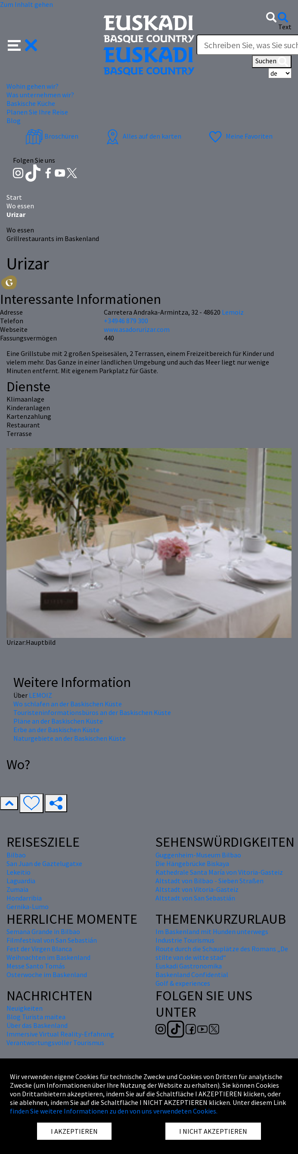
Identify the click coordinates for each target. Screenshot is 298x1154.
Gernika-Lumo (27, 906)
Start (14, 197)
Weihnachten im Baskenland (48, 957)
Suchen (271, 61)
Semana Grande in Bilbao (43, 931)
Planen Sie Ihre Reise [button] (37, 112)
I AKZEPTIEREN (74, 1131)
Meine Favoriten (240, 136)
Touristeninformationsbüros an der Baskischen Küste (92, 712)
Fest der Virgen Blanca (39, 948)
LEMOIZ (40, 695)
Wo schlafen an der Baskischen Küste (67, 703)
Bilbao (16, 855)
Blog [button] (13, 120)
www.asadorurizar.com (137, 329)
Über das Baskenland (37, 1025)
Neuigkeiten (24, 1008)
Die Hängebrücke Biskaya (192, 863)
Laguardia (20, 880)
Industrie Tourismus (184, 940)
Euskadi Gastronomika (188, 966)
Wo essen (20, 205)
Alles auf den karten (142, 136)
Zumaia (17, 889)
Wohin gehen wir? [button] (32, 86)
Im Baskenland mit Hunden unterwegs (211, 931)
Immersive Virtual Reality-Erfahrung (60, 1034)
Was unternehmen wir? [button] (40, 94)
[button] (22, 44)
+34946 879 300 (126, 320)
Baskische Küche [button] (30, 103)
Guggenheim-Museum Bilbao (198, 855)
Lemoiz (233, 312)
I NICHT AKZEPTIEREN (213, 1131)
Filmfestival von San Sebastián (51, 940)
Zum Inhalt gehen (26, 4)
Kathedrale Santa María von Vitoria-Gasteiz (219, 872)
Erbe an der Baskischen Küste (56, 729)
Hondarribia (24, 898)
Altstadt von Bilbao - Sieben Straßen (209, 880)
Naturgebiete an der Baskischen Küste (69, 738)
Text (285, 26)
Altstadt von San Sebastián (195, 898)
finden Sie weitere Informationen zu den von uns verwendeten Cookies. (113, 1111)
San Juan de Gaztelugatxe (44, 863)
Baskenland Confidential (191, 974)
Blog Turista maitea (35, 1016)
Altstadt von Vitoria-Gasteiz (197, 889)
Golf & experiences (182, 983)
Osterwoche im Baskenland (46, 974)
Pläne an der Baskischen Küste (58, 721)
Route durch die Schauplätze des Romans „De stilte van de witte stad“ (221, 953)
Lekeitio (18, 872)
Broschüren (51, 136)
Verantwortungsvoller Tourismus (55, 1042)
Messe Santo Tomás (35, 966)
